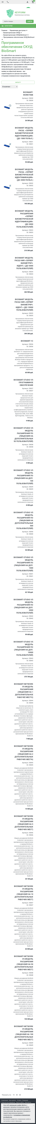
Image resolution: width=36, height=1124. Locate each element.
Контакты (28, 1098)
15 (13, 1091)
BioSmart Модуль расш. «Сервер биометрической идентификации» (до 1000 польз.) (24, 129)
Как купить (12, 1096)
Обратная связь (6, 1100)
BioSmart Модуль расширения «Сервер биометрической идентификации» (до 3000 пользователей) (24, 215)
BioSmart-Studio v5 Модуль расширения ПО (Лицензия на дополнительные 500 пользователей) (23, 516)
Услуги (19, 1096)
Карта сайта (20, 1098)
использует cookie (15, 1105)
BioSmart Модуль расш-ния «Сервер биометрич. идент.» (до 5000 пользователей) (24, 259)
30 (17, 1091)
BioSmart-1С (27, 337)
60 (20, 1091)
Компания (4, 1096)
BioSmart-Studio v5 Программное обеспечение (23, 378)
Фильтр (18, 78)
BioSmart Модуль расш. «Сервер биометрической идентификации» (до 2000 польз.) (24, 170)
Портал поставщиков (8, 1098)
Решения (25, 1096)
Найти (29, 17)
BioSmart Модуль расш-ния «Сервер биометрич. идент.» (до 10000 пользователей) (24, 300)
